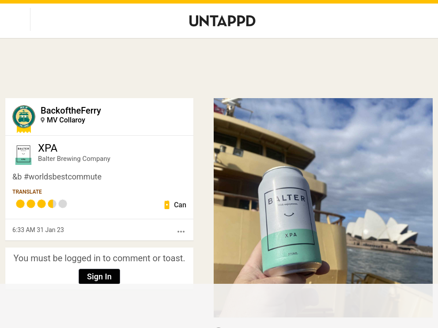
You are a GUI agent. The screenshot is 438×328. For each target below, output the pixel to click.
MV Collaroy (66, 120)
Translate (27, 192)
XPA (47, 148)
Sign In (99, 276)
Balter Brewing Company (74, 159)
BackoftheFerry (71, 110)
